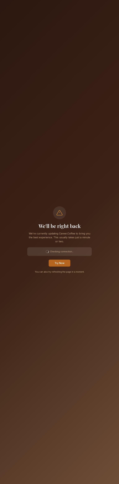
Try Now (59, 263)
